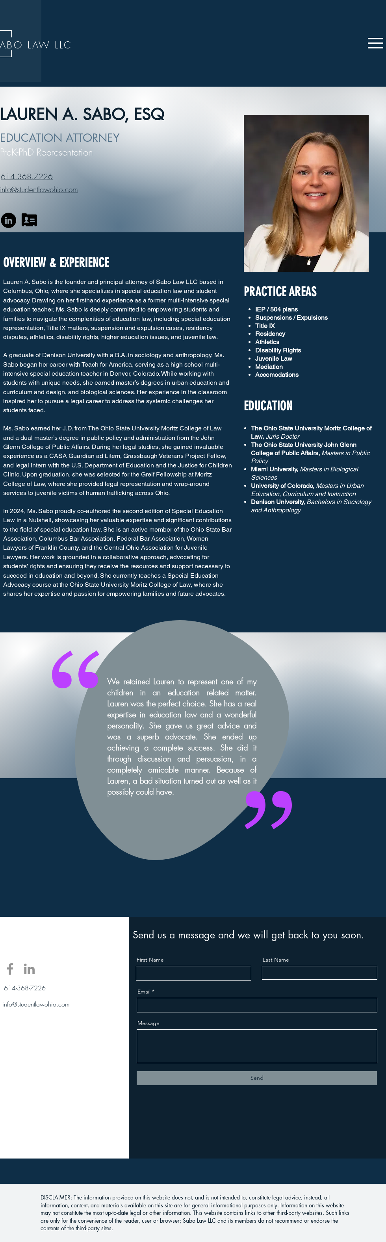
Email (143, 991)
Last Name (276, 959)
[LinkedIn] (8, 220)
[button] (375, 43)
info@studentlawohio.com (36, 1004)
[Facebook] (10, 969)
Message (148, 1023)
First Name (150, 959)
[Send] (257, 1078)
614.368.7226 (27, 176)
